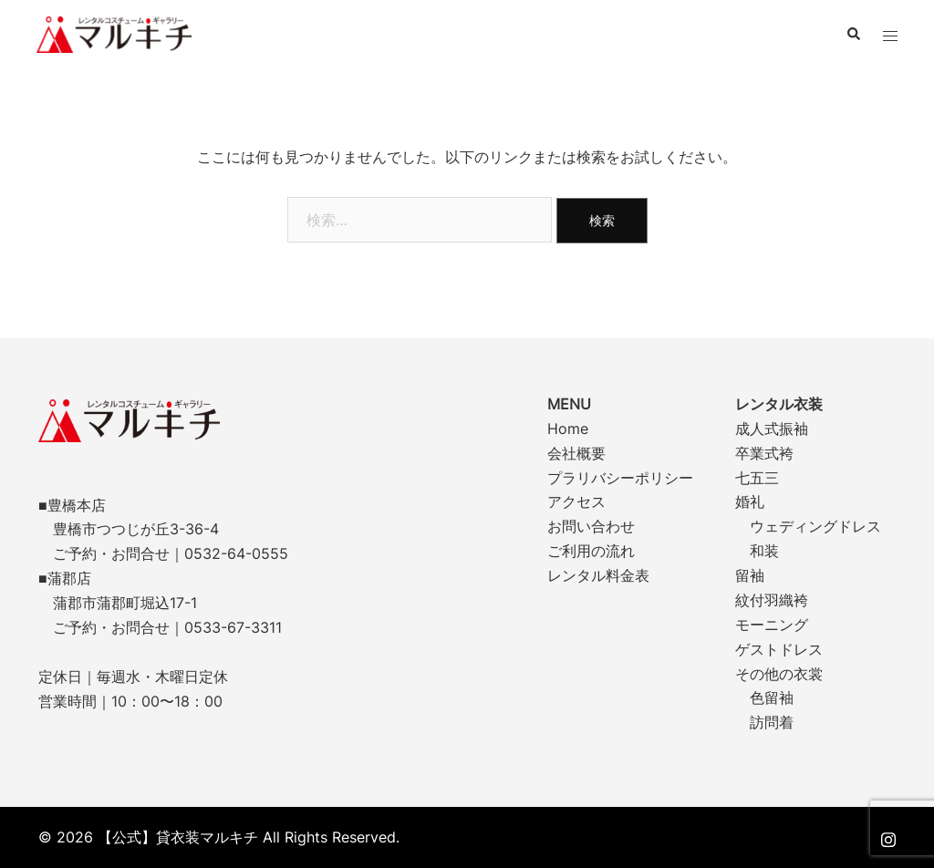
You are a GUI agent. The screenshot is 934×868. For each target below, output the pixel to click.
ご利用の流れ (591, 551)
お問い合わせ (591, 526)
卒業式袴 (764, 453)
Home (567, 428)
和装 (764, 551)
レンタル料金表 (598, 575)
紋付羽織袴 (771, 600)
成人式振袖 (771, 428)
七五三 (757, 478)
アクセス (576, 501)
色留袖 (772, 697)
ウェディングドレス (815, 526)
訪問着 (772, 722)
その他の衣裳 (779, 674)
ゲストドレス (779, 649)
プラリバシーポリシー (620, 478)
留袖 (749, 575)
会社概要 (576, 453)
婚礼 (749, 501)
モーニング (771, 624)
